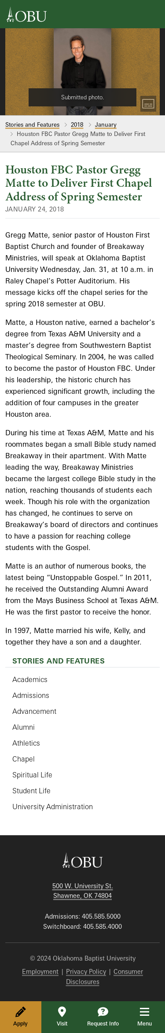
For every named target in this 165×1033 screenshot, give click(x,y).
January (106, 124)
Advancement (34, 711)
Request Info (103, 1017)
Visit (62, 1017)
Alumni (23, 727)
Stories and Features (32, 124)
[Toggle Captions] (148, 104)
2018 (77, 124)
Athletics (26, 743)
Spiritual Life (32, 774)
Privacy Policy (86, 971)
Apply (20, 1017)
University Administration (52, 806)
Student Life (31, 790)
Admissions (30, 695)
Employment (40, 971)
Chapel (23, 758)
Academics (30, 679)
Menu (151, 1017)
